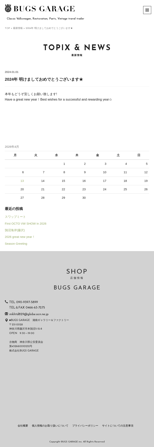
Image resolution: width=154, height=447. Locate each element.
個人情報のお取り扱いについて (50, 426)
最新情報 (18, 28)
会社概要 (23, 426)
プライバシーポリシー (85, 426)
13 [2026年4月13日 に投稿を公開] (22, 180)
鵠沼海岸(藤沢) (15, 230)
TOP (7, 28)
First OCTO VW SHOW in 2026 (25, 223)
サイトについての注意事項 (117, 426)
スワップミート (15, 216)
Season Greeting (16, 243)
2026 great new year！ (20, 236)
